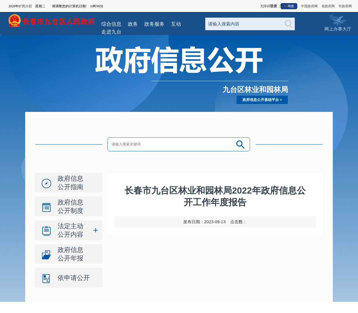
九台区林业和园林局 (255, 89)
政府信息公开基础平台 (260, 100)
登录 (273, 6)
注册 (285, 6)
